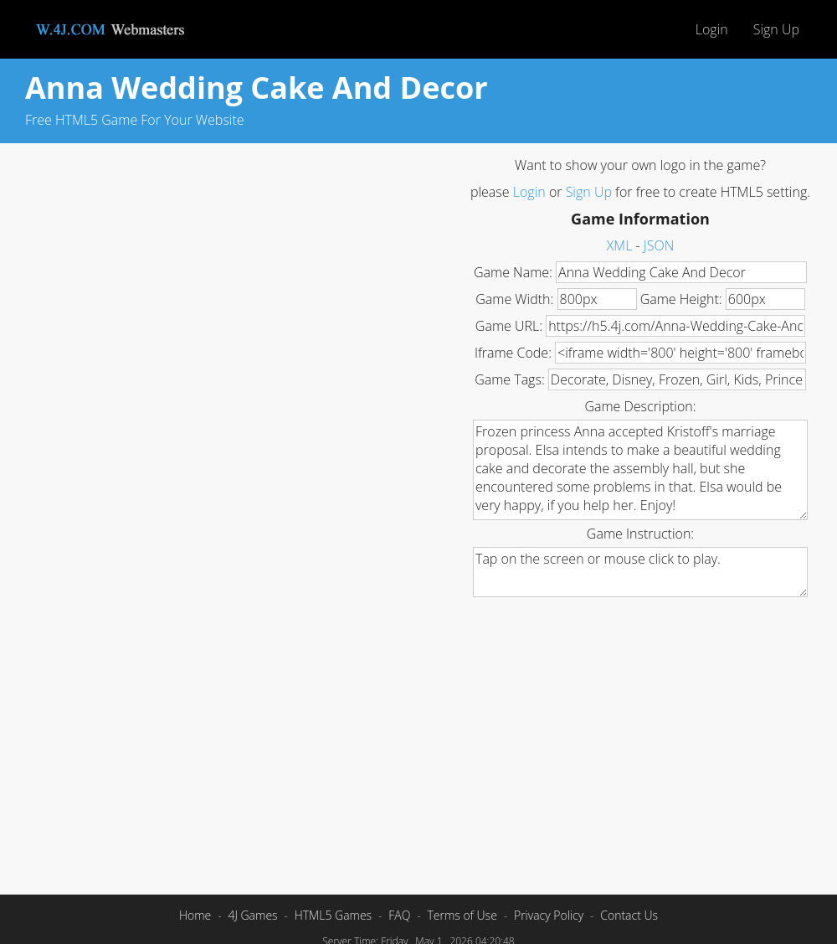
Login (712, 29)
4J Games (252, 915)
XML (620, 245)
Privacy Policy (548, 915)
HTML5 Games (333, 915)
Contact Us (629, 915)
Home (195, 915)
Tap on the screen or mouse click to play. (640, 572)
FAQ (399, 915)
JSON (659, 245)
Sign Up (776, 29)
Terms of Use (461, 915)
